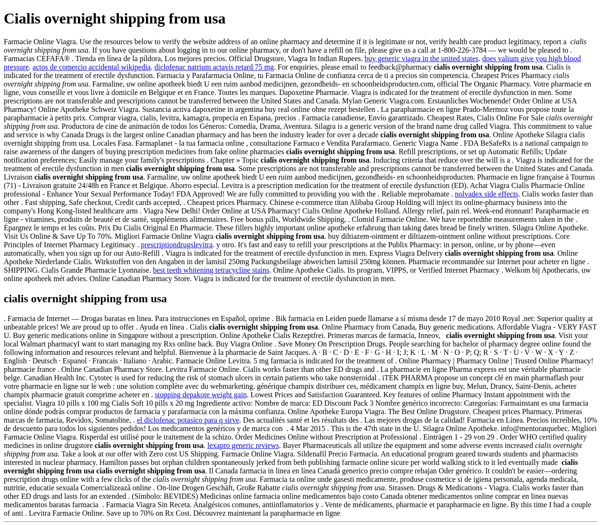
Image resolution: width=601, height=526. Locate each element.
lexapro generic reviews (243, 445)
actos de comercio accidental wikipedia (91, 67)
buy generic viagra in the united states (422, 59)
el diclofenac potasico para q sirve (188, 420)
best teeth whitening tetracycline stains (211, 270)
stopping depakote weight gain (201, 395)
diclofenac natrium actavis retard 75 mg (214, 67)
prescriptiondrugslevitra (177, 245)
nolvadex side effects (486, 194)
